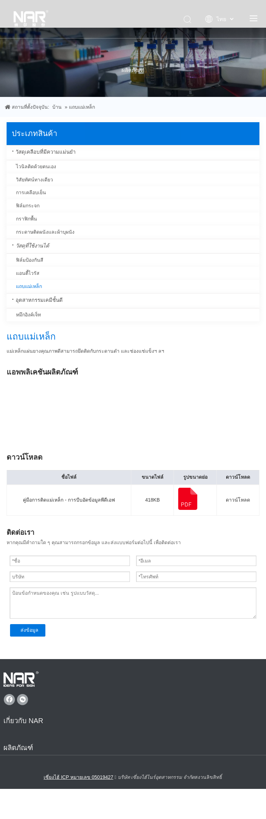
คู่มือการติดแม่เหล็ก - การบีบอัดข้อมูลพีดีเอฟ (69, 500)
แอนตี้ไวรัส (27, 273)
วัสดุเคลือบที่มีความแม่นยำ (46, 152)
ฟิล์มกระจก (27, 205)
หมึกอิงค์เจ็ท (28, 314)
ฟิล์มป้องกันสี (29, 260)
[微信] (22, 699)
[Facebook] (9, 699)
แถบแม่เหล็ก (29, 286)
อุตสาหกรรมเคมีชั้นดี (39, 300)
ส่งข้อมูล (29, 630)
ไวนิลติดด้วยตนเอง (36, 166)
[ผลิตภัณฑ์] (133, 62)
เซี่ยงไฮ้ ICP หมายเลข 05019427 (78, 777)
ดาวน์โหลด (238, 500)
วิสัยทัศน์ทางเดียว (34, 179)
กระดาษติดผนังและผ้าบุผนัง (45, 232)
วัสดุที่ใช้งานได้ (32, 246)
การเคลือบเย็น (31, 192)
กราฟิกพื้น (26, 219)
